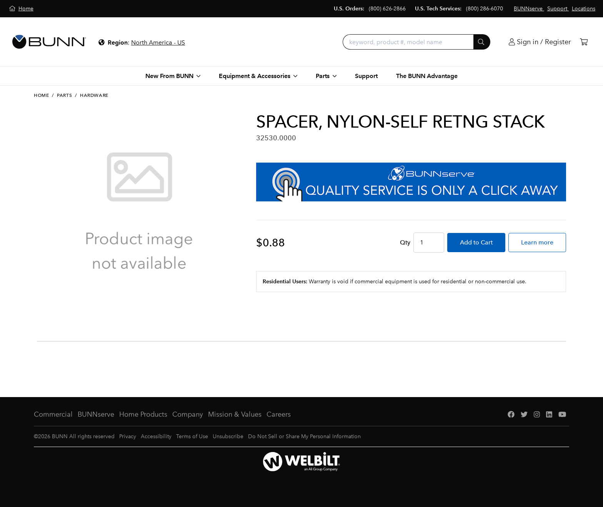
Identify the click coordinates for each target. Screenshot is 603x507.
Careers (279, 414)
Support (366, 76)
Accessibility (156, 436)
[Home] (21, 9)
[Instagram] (537, 414)
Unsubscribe (228, 436)
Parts (64, 95)
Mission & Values (235, 414)
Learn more (537, 242)
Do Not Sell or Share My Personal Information (304, 436)
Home (41, 95)
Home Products (143, 414)
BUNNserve (96, 414)
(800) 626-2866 (387, 8)
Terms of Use (192, 436)
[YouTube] (562, 414)
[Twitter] (524, 414)
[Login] (540, 42)
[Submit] (481, 42)
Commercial (53, 414)
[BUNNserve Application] (411, 182)
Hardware (94, 95)
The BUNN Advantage (427, 76)
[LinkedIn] (549, 414)
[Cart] (584, 42)
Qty (405, 242)
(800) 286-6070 (484, 8)
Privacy (127, 436)
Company (187, 414)
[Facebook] (511, 414)
